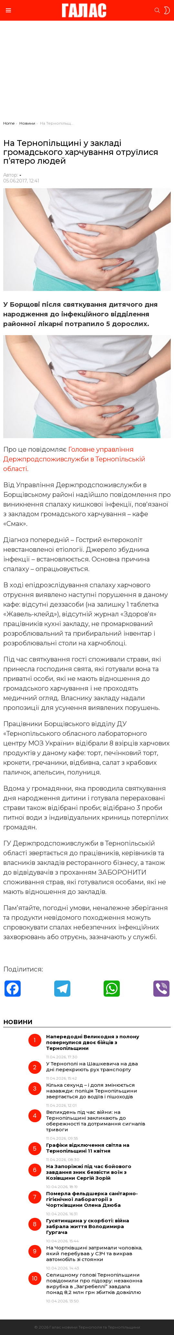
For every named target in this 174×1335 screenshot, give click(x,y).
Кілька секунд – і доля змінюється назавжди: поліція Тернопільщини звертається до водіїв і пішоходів (91, 1091)
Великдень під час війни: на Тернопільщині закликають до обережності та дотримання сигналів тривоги (95, 1121)
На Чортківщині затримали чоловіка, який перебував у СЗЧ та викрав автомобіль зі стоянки (94, 1253)
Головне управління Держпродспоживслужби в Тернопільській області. (74, 459)
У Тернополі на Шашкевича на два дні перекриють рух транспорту (92, 1067)
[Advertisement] (87, 72)
